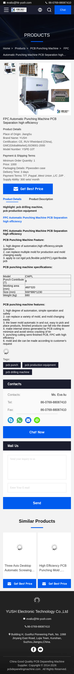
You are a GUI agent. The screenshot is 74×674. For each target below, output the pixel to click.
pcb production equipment (40, 364)
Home (6, 48)
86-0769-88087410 (58, 2)
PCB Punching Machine (44, 48)
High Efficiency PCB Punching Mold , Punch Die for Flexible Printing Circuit (54, 568)
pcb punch (12, 364)
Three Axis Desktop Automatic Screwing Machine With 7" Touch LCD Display (18, 568)
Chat (63, 9)
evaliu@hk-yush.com (17, 2)
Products (20, 48)
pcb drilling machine (17, 372)
